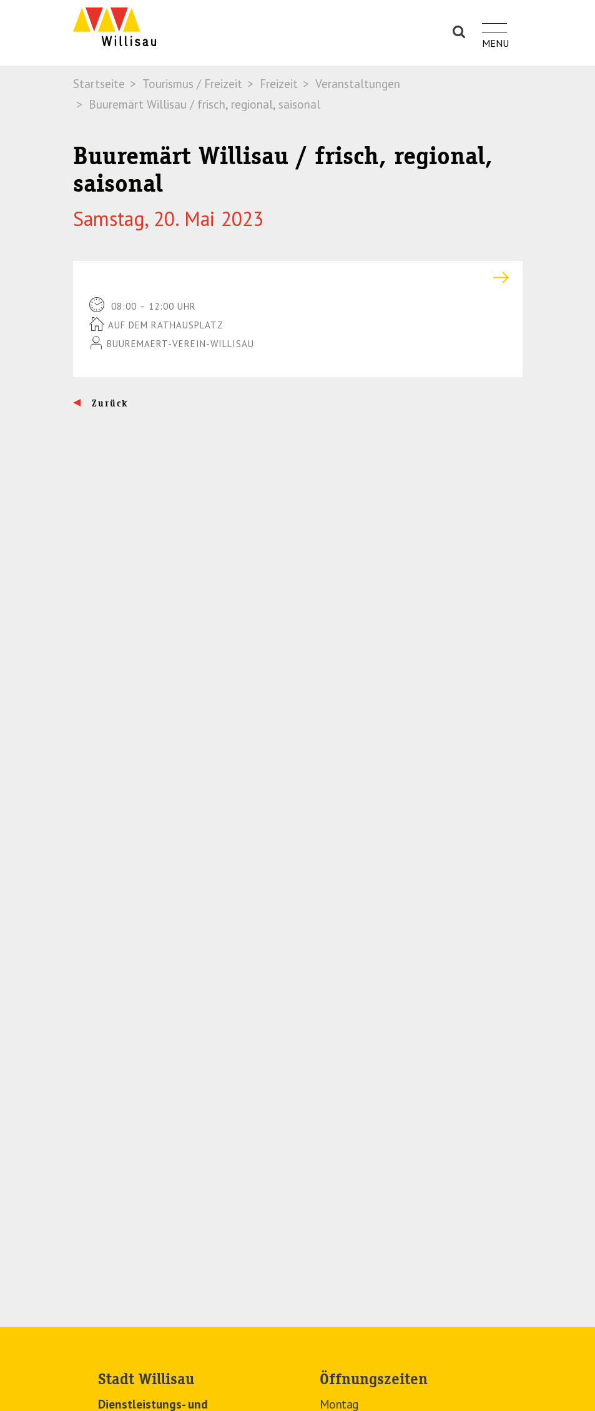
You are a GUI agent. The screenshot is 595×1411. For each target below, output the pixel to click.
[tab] (298, 277)
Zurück (108, 403)
